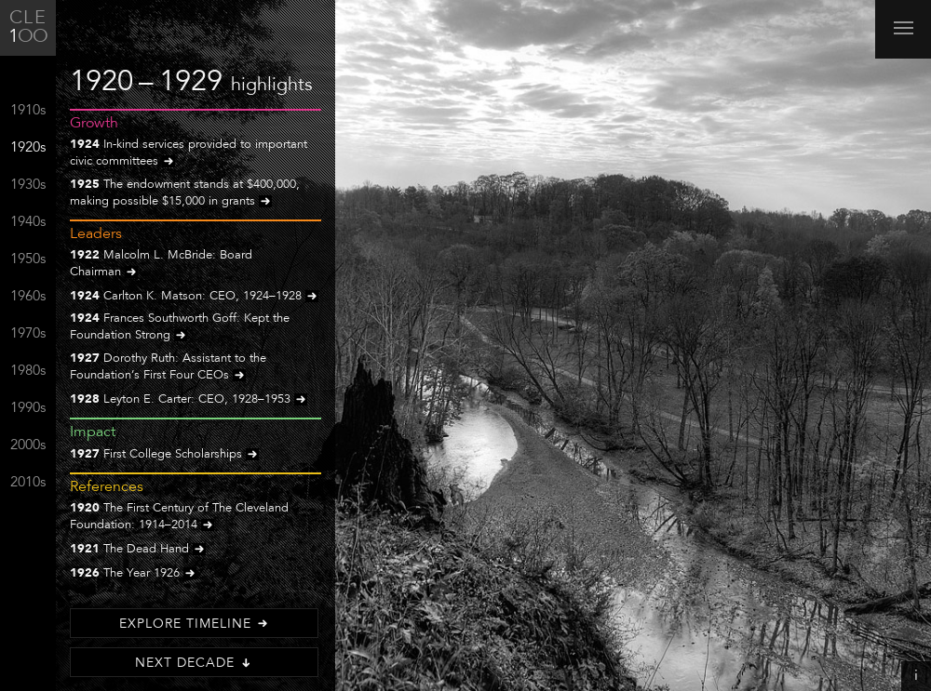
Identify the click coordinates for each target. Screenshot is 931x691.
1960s (28, 297)
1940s (28, 223)
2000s (28, 446)
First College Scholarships (164, 455)
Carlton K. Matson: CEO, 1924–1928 (194, 297)
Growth (94, 123)
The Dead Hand (138, 550)
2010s (28, 483)
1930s (28, 186)
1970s (28, 334)
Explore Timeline (194, 624)
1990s (28, 409)
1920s (28, 148)
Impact (92, 432)
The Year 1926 (133, 574)
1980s (28, 372)
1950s (28, 260)
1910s (28, 111)
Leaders (96, 234)
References (106, 487)
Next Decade (194, 664)
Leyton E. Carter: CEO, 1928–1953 (188, 400)
